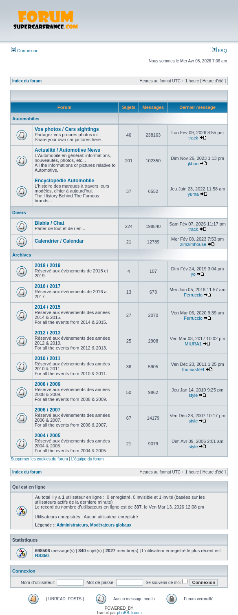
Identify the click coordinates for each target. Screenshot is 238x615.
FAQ (219, 50)
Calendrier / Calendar (59, 241)
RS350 (42, 555)
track (193, 137)
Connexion (25, 50)
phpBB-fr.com (129, 613)
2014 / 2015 (47, 307)
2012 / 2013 (47, 333)
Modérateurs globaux (110, 525)
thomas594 (193, 369)
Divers (19, 212)
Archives (21, 254)
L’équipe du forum (87, 459)
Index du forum (27, 81)
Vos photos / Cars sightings (67, 129)
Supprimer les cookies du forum (39, 459)
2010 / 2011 (47, 358)
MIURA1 (193, 343)
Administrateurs (72, 525)
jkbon (193, 163)
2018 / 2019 (47, 265)
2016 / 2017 (47, 286)
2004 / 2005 (47, 435)
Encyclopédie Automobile (64, 181)
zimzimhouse (193, 244)
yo (193, 274)
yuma (193, 194)
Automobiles (26, 118)
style (193, 395)
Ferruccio (193, 294)
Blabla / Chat (49, 223)
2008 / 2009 (47, 384)
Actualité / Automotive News (67, 150)
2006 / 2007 (47, 410)
